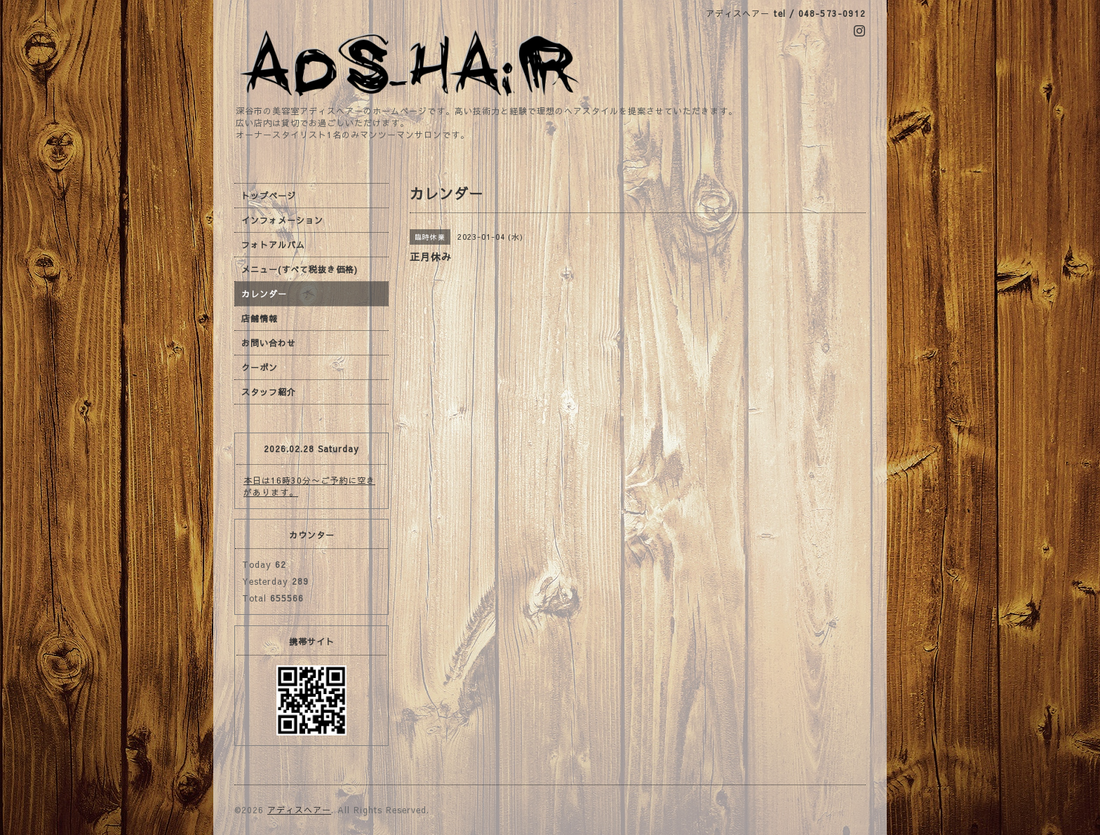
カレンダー (264, 293)
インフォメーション (282, 220)
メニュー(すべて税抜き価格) (299, 269)
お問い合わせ (268, 342)
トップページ (268, 195)
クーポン (259, 367)
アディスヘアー (299, 809)
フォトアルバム (273, 244)
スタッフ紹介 (268, 392)
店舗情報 (259, 318)
